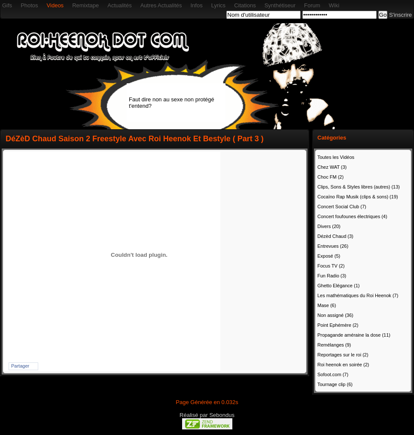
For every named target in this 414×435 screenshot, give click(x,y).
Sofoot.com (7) (332, 374)
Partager (20, 365)
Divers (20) (329, 226)
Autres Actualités (161, 5)
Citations (245, 5)
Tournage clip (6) (335, 384)
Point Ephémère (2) (337, 325)
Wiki (334, 5)
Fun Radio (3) (331, 275)
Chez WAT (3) (332, 167)
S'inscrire (400, 15)
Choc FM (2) (330, 176)
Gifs (7, 5)
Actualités (119, 5)
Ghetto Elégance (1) (338, 285)
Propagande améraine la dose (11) (353, 335)
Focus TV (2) (330, 265)
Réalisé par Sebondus (207, 415)
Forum (312, 5)
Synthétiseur (280, 5)
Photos (29, 5)
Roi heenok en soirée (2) (343, 364)
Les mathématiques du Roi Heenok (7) (357, 295)
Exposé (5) (328, 256)
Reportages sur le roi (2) (342, 354)
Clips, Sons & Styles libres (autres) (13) (358, 186)
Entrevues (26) (332, 246)
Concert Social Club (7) (341, 206)
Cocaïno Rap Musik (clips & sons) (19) (357, 196)
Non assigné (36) (335, 315)
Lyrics (218, 5)
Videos (55, 5)
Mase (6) (326, 305)
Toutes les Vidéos (335, 157)
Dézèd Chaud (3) (335, 236)
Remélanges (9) (334, 344)
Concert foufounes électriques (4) (352, 216)
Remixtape (85, 5)
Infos (196, 5)
